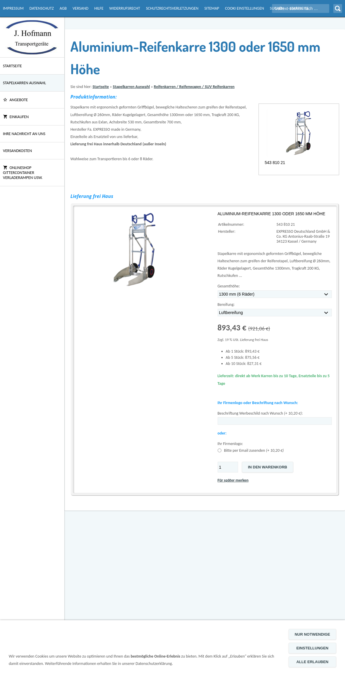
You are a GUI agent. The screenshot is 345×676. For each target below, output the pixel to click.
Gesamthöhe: (229, 286)
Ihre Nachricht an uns (24, 133)
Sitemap (211, 8)
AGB (63, 8)
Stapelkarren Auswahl (24, 82)
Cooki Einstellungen (244, 8)
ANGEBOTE (15, 99)
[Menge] (228, 467)
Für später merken (233, 480)
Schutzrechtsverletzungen (172, 8)
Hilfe (98, 8)
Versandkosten (17, 150)
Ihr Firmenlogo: (230, 443)
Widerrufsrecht (124, 8)
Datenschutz (42, 8)
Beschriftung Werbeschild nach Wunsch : (260, 413)
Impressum (13, 8)
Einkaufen (16, 116)
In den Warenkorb (267, 467)
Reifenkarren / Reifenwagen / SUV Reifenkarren (194, 86)
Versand (80, 8)
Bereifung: (226, 304)
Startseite (12, 65)
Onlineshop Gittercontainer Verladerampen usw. (23, 172)
